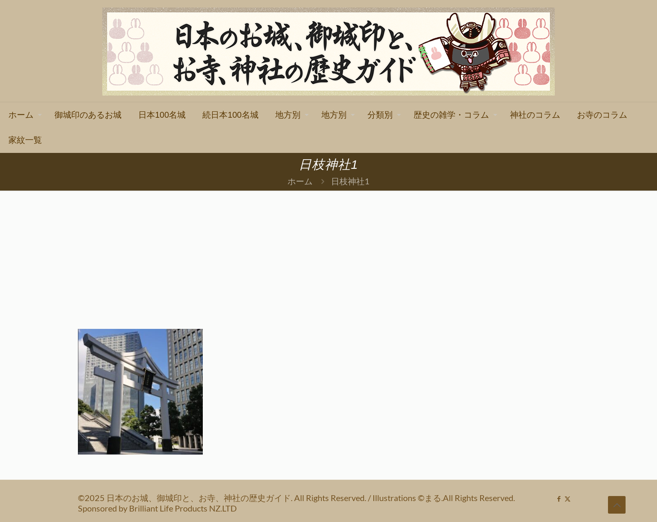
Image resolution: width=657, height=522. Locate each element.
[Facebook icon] (559, 498)
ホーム (300, 181)
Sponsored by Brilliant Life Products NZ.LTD (157, 508)
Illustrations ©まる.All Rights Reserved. (443, 498)
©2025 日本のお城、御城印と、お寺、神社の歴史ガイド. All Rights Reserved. (223, 498)
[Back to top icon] (617, 505)
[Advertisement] (328, 253)
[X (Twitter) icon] (567, 498)
